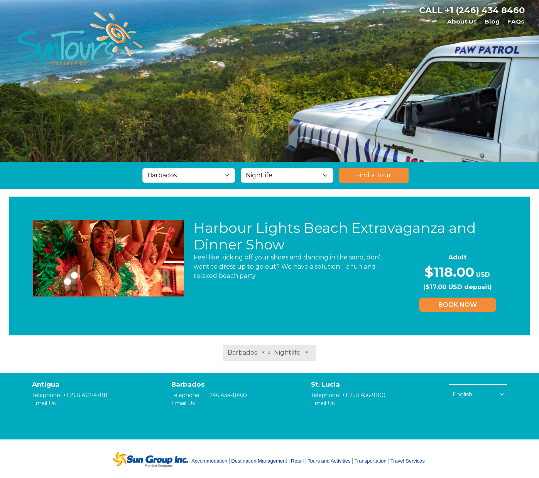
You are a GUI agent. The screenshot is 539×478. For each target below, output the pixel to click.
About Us (462, 21)
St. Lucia (325, 384)
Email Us (44, 403)
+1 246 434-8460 (224, 395)
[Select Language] (478, 394)
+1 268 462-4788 (85, 395)
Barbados (188, 384)
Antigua (45, 384)
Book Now (457, 304)
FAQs (515, 21)
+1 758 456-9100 (363, 395)
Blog (492, 21)
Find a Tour (373, 175)
